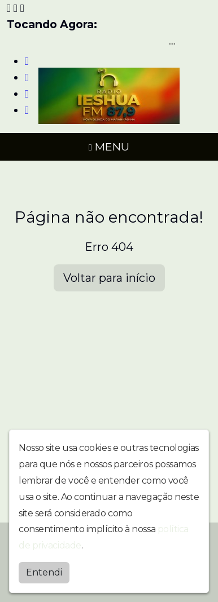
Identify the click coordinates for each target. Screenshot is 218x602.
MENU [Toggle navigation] (109, 146)
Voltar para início (109, 278)
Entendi (44, 572)
